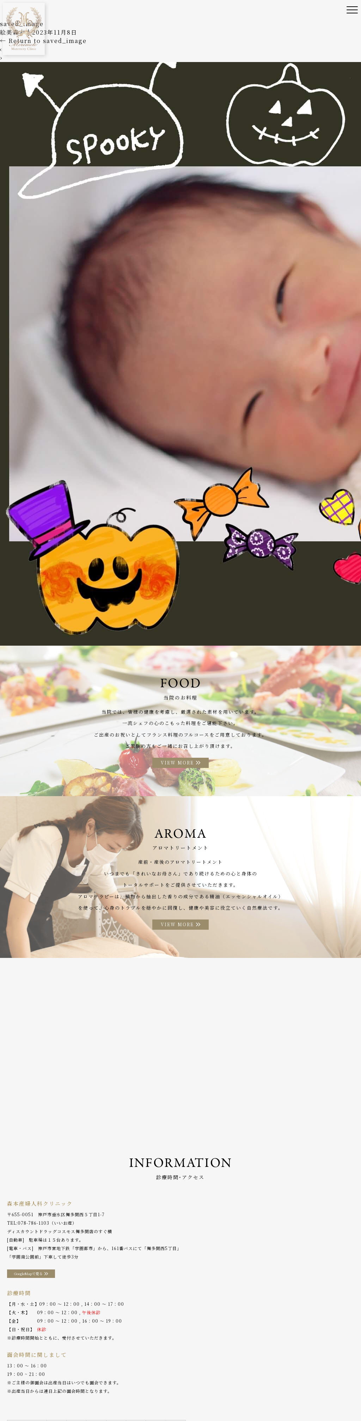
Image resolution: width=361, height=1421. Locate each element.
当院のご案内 (43, 1389)
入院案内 (193, 1389)
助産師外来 (163, 1389)
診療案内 (107, 1389)
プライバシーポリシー (86, 1400)
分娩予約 (324, 1389)
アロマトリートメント (256, 1389)
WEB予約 (17, 1400)
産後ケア (134, 1389)
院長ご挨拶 (77, 1389)
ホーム (14, 1389)
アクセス (297, 1389)
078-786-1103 (33, 1223)
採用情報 (45, 1400)
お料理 (218, 1389)
